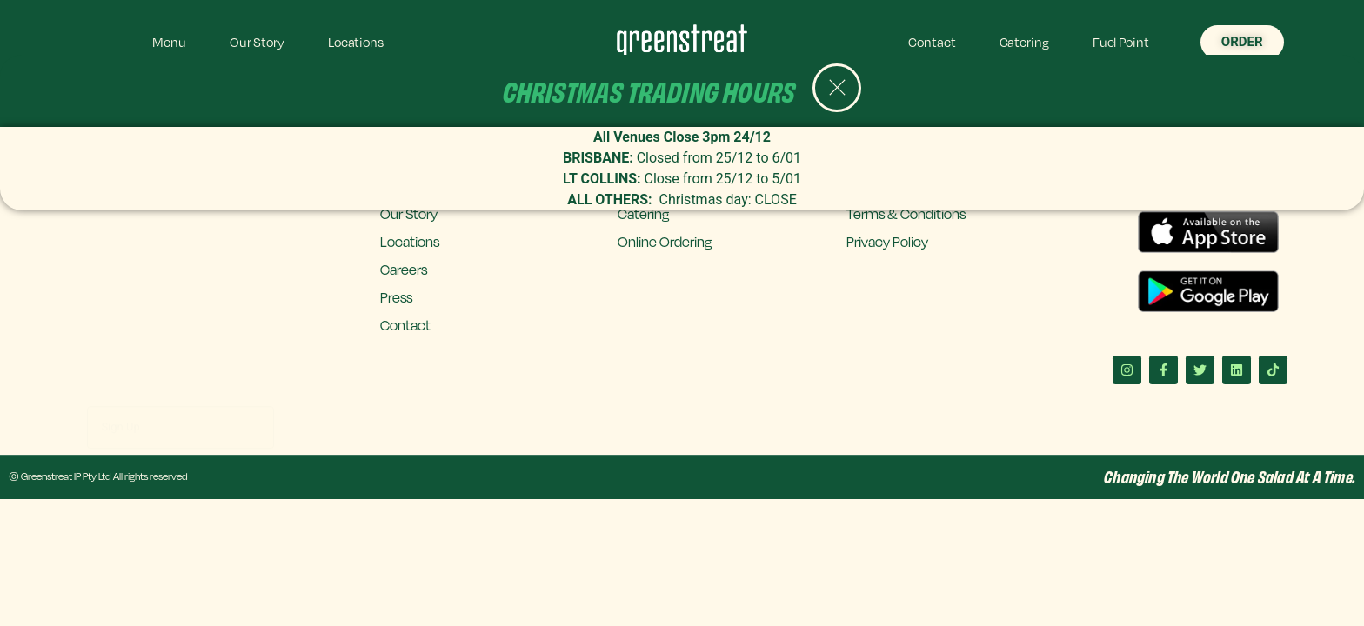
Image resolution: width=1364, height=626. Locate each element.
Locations (356, 41)
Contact (931, 41)
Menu (169, 41)
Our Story (257, 41)
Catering (1024, 41)
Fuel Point (1121, 41)
